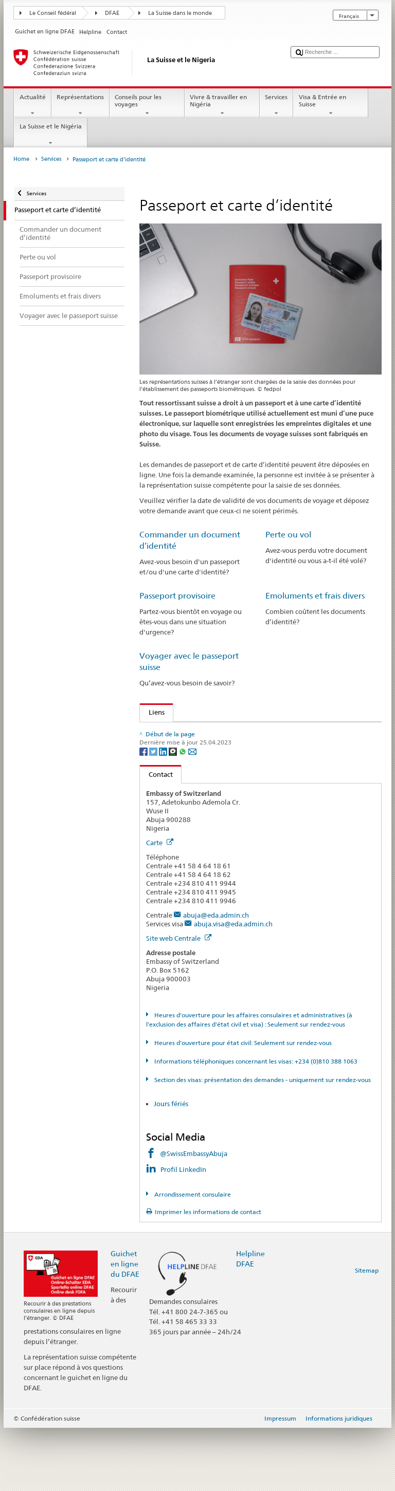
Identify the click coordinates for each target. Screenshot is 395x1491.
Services (276, 105)
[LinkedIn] (164, 813)
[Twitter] (154, 813)
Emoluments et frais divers (315, 596)
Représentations (80, 105)
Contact (156, 837)
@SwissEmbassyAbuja (193, 1217)
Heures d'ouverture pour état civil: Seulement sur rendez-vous (242, 1105)
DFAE (112, 13)
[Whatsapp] (183, 813)
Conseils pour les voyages (147, 105)
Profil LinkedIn (184, 1232)
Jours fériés (171, 1167)
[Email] (192, 813)
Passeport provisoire (177, 596)
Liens (152, 712)
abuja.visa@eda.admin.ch (233, 987)
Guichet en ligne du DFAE (125, 1326)
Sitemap (367, 1333)
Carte (159, 906)
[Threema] (173, 813)
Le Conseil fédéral (52, 13)
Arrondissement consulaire (192, 1257)
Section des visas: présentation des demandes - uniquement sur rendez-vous (262, 1142)
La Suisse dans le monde (180, 13)
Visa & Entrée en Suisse (331, 105)
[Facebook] (144, 813)
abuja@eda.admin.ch (216, 978)
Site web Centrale (178, 1001)
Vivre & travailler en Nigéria (222, 105)
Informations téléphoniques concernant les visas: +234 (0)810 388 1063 (255, 1124)
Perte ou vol (288, 534)
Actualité (32, 105)
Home (21, 159)
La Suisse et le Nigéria (50, 134)
